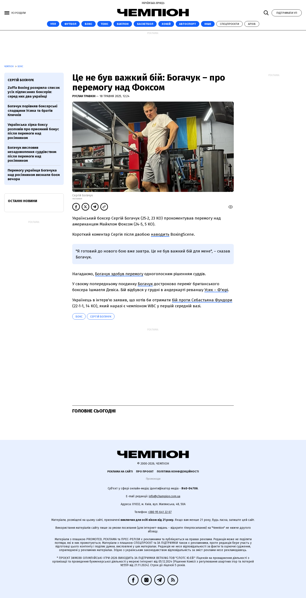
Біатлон (123, 24)
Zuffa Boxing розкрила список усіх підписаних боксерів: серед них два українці (34, 92)
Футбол (70, 24)
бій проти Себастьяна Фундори (202, 300)
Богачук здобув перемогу (119, 273)
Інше (207, 24)
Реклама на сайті (120, 471)
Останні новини (22, 201)
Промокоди (153, 478)
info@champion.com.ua (164, 496)
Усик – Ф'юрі (216, 289)
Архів (252, 24)
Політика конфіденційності (178, 471)
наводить (160, 234)
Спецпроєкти (229, 24)
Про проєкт (145, 471)
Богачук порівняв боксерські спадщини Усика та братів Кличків (32, 110)
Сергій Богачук (100, 316)
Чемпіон (9, 66)
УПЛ (53, 24)
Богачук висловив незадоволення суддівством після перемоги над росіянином (32, 154)
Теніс (104, 24)
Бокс (88, 24)
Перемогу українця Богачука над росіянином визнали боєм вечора (34, 174)
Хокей (166, 24)
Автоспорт (187, 24)
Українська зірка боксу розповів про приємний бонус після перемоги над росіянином (33, 131)
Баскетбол (145, 24)
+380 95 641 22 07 (160, 512)
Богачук (145, 283)
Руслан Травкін (84, 96)
